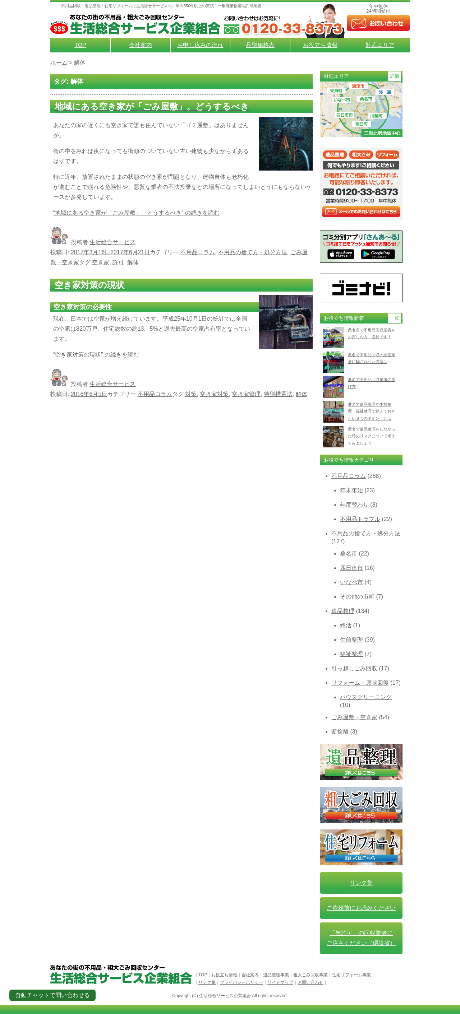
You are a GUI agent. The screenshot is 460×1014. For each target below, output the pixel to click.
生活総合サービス (112, 242)
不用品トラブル (360, 519)
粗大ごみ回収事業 (310, 974)
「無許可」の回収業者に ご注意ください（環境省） (361, 938)
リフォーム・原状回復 (360, 683)
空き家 (100, 262)
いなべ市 (351, 582)
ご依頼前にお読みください (361, 908)
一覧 (394, 318)
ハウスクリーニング (366, 697)
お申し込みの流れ (200, 45)
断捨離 (340, 732)
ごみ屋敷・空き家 (354, 717)
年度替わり (354, 505)
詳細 (394, 76)
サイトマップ (280, 982)
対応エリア (379, 45)
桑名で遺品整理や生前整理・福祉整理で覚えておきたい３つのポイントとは (371, 411)
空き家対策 (214, 394)
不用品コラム (197, 252)
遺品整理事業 (276, 974)
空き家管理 (246, 394)
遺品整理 (342, 611)
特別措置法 (278, 394)
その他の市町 (357, 597)
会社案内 (140, 45)
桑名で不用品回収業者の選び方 (371, 383)
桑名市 (348, 553)
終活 (345, 625)
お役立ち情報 (320, 45)
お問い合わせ (310, 982)
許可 (118, 262)
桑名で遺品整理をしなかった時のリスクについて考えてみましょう (371, 436)
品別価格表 (260, 45)
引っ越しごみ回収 (354, 668)
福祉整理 (351, 654)
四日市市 (351, 568)
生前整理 (351, 640)
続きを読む (136, 213)
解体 (133, 262)
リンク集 (361, 883)
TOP (80, 45)
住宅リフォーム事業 (351, 974)
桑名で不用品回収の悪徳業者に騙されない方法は (371, 358)
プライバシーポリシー (241, 982)
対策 (191, 394)
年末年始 (351, 490)
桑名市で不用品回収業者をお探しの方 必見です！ (371, 333)
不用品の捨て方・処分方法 (252, 252)
